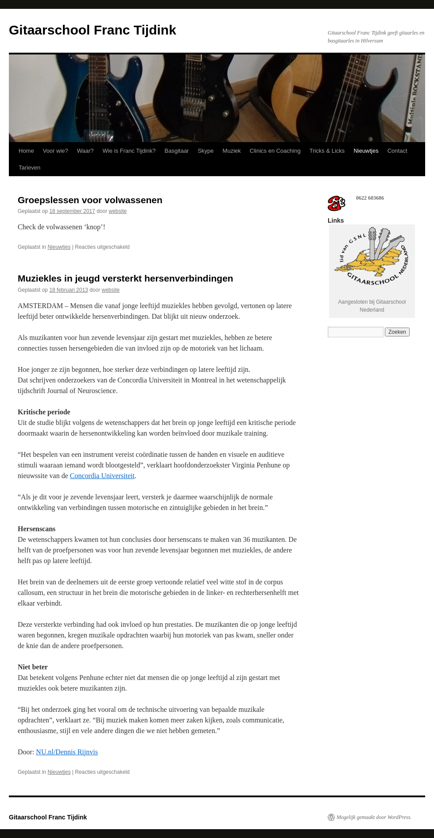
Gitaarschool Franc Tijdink (92, 30)
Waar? (85, 150)
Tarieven (29, 167)
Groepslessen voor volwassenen (90, 200)
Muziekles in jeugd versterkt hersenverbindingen (125, 278)
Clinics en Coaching (275, 150)
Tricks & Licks (327, 150)
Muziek (232, 150)
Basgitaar (177, 150)
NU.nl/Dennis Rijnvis (67, 752)
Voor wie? (55, 150)
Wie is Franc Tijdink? (129, 150)
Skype (205, 150)
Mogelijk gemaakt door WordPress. (374, 817)
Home (26, 150)
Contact (397, 150)
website (118, 211)
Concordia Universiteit (102, 475)
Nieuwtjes (365, 150)
